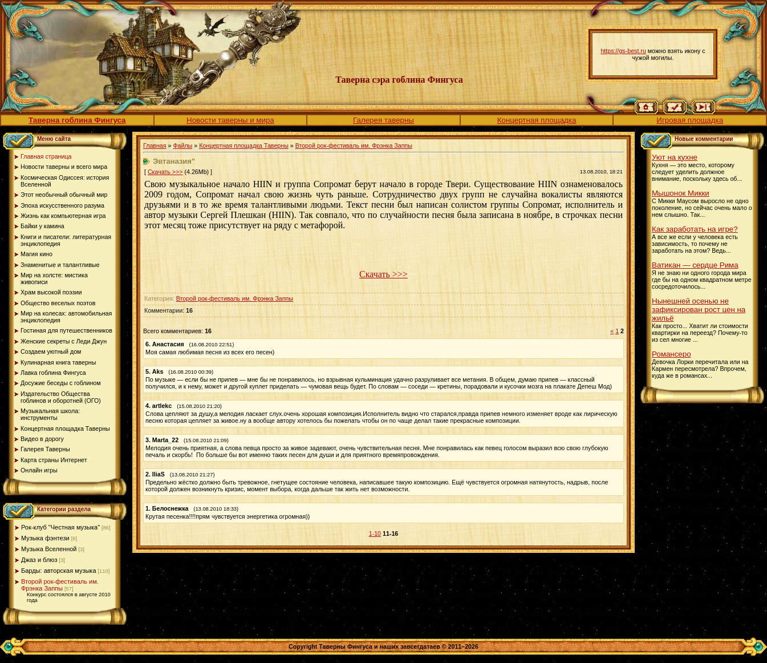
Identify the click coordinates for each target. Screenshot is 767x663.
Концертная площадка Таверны (244, 145)
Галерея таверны (383, 120)
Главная (155, 145)
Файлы (182, 145)
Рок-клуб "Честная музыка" (60, 527)
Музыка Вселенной (49, 548)
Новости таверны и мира (230, 120)
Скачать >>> (165, 171)
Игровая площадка (689, 120)
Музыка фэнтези (45, 538)
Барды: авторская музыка (58, 570)
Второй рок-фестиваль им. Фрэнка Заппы (60, 585)
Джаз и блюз (39, 559)
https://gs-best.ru (623, 50)
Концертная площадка (537, 120)
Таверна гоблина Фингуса (77, 120)
